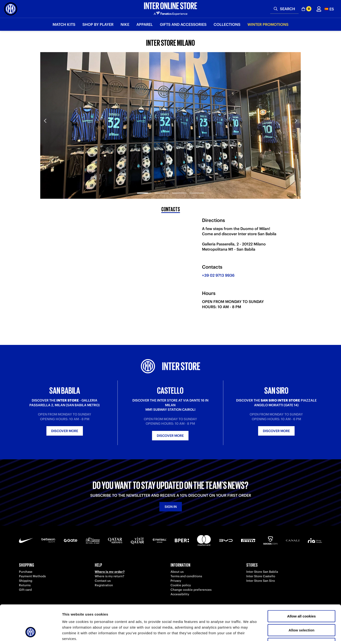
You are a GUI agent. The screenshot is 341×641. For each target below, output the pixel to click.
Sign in (171, 507)
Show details (249, 632)
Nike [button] (125, 24)
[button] (329, 9)
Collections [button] (227, 24)
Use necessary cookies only (301, 611)
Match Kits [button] (64, 24)
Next (296, 120)
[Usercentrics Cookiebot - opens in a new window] (30, 631)
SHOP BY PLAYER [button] (97, 24)
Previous (45, 120)
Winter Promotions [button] (267, 24)
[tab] (144, 189)
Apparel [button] (144, 24)
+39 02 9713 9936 (218, 275)
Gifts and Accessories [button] (183, 24)
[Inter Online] (11, 9)
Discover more (64, 431)
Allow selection (301, 597)
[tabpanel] (170, 125)
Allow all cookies (301, 583)
